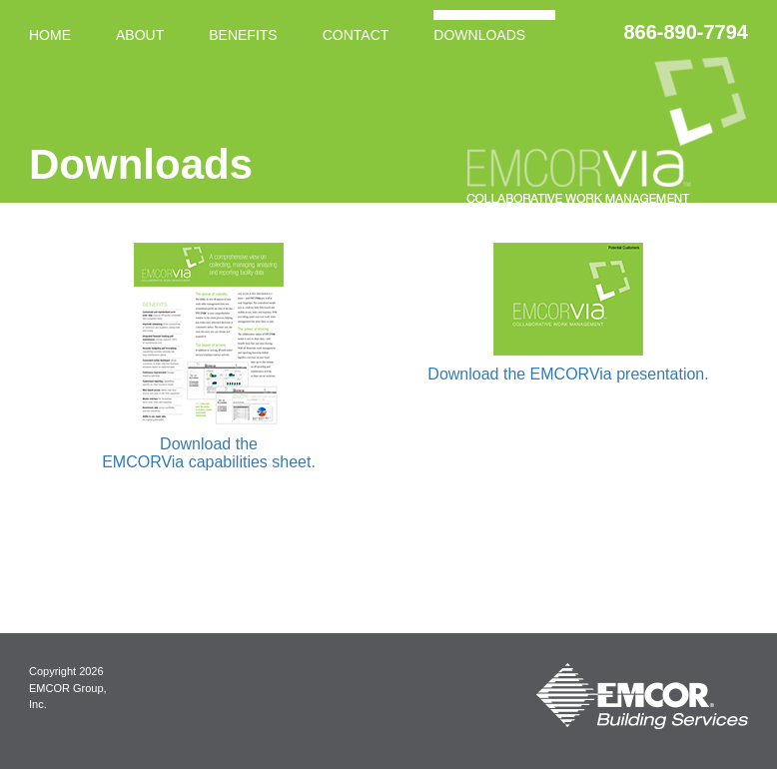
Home (50, 35)
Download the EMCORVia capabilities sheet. (209, 452)
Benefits (243, 35)
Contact (356, 35)
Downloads (479, 35)
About (140, 35)
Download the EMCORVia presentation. (567, 374)
